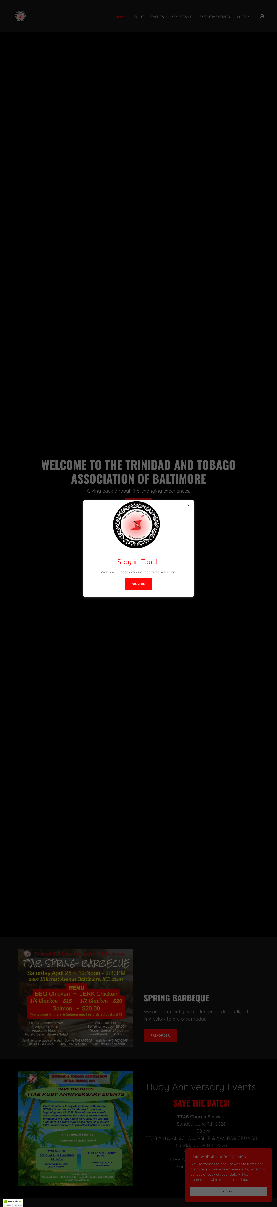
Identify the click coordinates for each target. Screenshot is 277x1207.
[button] (13, 1203)
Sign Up (138, 584)
